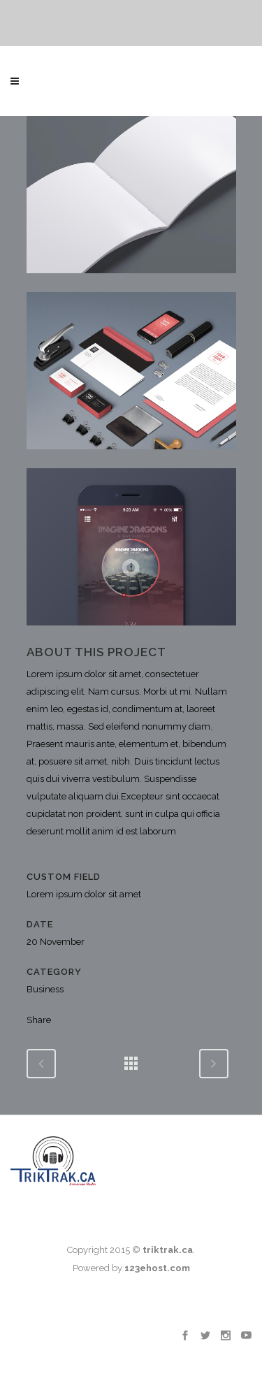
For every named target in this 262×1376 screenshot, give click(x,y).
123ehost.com (157, 1268)
